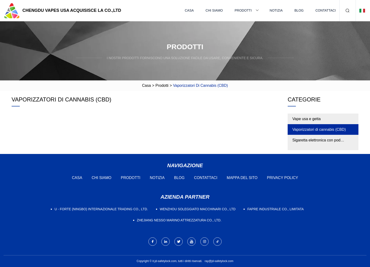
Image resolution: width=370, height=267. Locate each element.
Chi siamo (214, 10)
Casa (189, 10)
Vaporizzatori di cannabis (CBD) (319, 129)
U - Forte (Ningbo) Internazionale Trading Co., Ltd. (101, 209)
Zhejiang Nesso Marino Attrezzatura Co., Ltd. (179, 220)
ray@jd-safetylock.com (219, 261)
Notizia (276, 10)
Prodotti (243, 10)
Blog (299, 10)
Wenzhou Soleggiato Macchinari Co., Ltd (197, 209)
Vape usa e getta (306, 119)
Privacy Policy (282, 178)
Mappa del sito (242, 178)
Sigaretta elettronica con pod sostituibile (316, 141)
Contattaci (325, 10)
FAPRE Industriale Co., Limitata (275, 209)
